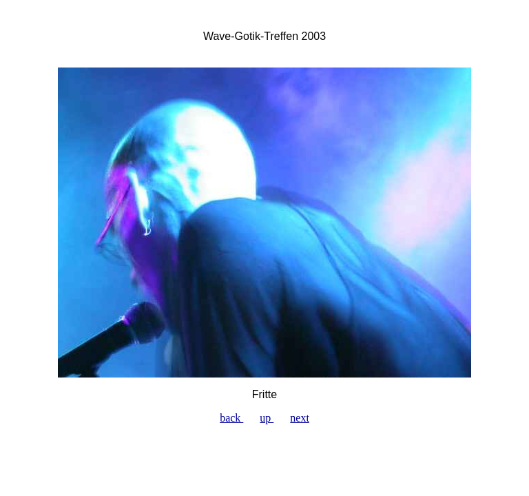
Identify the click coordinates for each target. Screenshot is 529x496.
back (231, 418)
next (299, 418)
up (266, 418)
